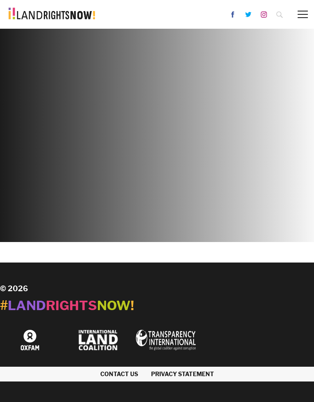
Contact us (119, 373)
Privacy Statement (182, 373)
